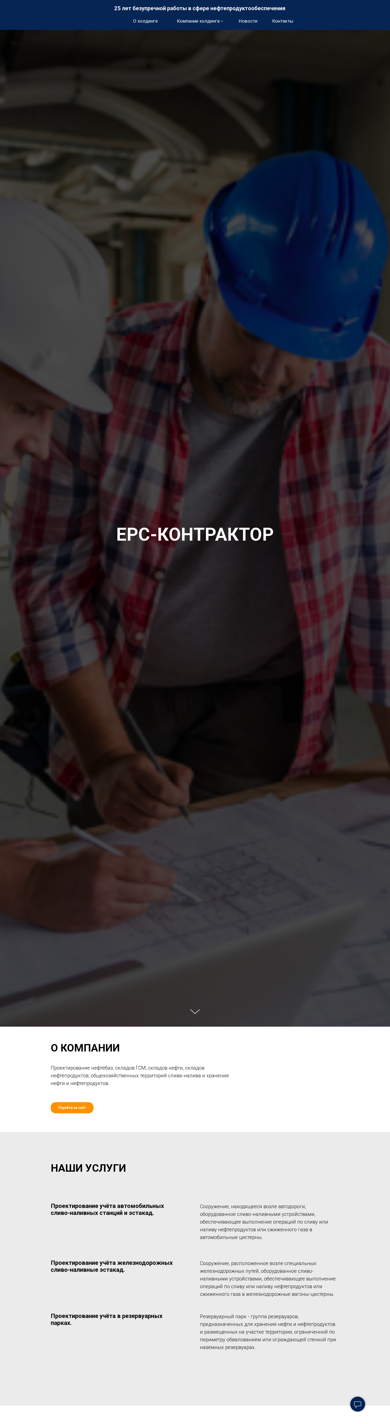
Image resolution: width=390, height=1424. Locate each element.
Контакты (282, 21)
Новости (248, 21)
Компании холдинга (198, 21)
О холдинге (145, 21)
